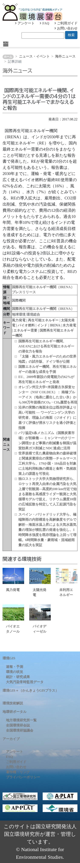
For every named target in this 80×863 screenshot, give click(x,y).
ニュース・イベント (34, 56)
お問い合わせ (65, 28)
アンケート (25, 23)
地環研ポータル (14, 712)
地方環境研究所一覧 (21, 720)
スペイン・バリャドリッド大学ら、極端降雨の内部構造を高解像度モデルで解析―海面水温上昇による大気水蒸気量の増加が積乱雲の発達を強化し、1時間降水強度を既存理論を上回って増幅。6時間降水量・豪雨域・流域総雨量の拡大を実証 (47, 530)
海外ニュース (65, 56)
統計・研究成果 (18, 677)
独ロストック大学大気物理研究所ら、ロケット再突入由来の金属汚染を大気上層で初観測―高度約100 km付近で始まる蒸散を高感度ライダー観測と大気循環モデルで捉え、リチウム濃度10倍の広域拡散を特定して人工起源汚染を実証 (47, 494)
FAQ (44, 23)
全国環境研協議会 (19, 730)
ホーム (8, 56)
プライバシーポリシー (23, 777)
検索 (71, 35)
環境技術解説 (13, 703)
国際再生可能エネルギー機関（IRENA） (43, 308)
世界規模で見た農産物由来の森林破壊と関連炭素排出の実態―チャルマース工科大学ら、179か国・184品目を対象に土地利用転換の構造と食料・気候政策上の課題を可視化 (47, 463)
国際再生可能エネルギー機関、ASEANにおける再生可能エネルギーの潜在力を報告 (46, 346)
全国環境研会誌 (18, 725)
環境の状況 (14, 672)
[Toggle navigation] (6, 44)
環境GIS (9, 658)
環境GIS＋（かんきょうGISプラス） (31, 690)
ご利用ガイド (65, 23)
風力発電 (13, 590)
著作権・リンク (18, 772)
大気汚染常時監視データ (25, 682)
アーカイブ (11, 739)
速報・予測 (14, 666)
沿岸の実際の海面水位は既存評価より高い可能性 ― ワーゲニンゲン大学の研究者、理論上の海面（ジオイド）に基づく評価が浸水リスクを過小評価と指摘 (47, 418)
